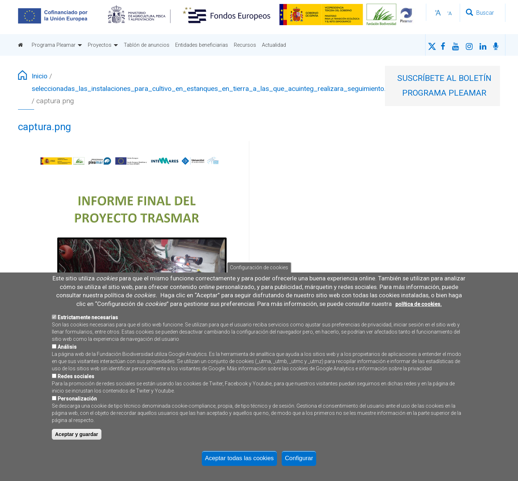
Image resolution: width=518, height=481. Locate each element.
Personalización (77, 415)
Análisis (67, 363)
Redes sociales (76, 392)
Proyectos (103, 45)
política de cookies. (418, 320)
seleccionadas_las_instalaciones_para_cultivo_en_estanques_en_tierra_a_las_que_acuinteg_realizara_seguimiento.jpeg (215, 88)
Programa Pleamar (57, 45)
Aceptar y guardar (76, 450)
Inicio (39, 76)
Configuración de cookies (259, 284)
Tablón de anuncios (146, 45)
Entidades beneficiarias (201, 45)
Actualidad (274, 45)
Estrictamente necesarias (88, 333)
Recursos (245, 45)
